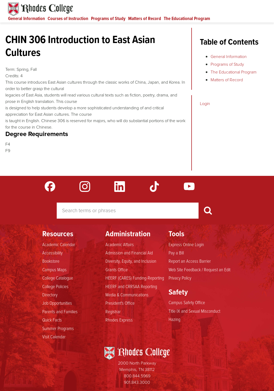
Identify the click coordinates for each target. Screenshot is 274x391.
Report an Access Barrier (190, 261)
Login (205, 103)
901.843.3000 (137, 382)
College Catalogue (57, 277)
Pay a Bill (176, 252)
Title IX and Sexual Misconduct (194, 311)
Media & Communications (127, 294)
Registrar (113, 311)
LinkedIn (119, 186)
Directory (50, 294)
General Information (26, 18)
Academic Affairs (119, 244)
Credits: (12, 76)
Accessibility (52, 252)
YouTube (189, 186)
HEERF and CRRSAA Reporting (131, 286)
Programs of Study (108, 18)
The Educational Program (187, 18)
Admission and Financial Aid (129, 252)
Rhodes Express (119, 319)
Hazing (174, 319)
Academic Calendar (58, 244)
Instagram (84, 186)
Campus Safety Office (187, 302)
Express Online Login (186, 244)
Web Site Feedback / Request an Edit (199, 269)
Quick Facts (52, 319)
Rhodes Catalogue (40, 9)
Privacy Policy (180, 277)
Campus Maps (54, 269)
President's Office (120, 303)
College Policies (55, 286)
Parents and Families (60, 311)
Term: (10, 69)
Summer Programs (58, 328)
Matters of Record (144, 18)
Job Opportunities (57, 303)
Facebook (50, 186)
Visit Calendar (54, 336)
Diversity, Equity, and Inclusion (130, 261)
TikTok (154, 186)
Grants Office (116, 269)
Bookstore (50, 261)
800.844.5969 (137, 376)
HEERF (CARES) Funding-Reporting (134, 277)
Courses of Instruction (68, 18)
